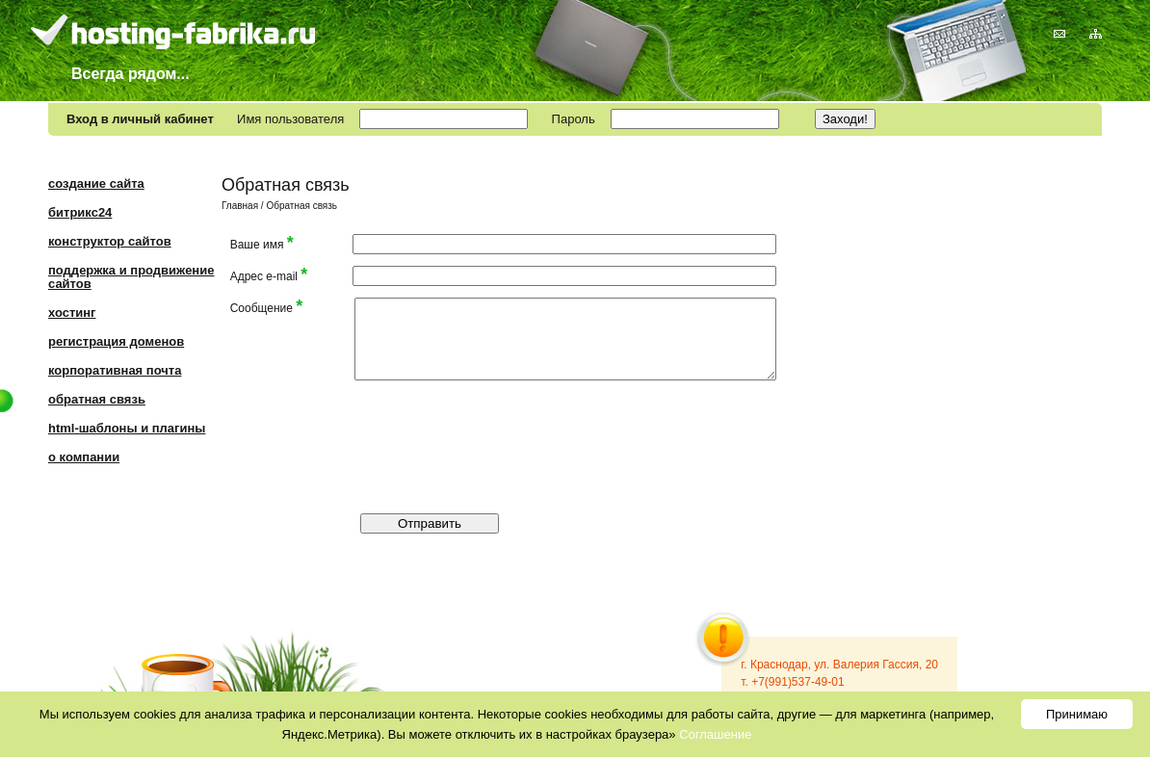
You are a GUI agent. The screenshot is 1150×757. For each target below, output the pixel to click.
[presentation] (608, 429)
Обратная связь (96, 399)
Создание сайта (96, 183)
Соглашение (715, 734)
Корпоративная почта (114, 370)
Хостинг (72, 312)
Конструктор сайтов (109, 241)
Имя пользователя (290, 119)
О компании (83, 457)
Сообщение (266, 307)
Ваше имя (262, 243)
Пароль (573, 119)
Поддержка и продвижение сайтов (131, 277)
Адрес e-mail (269, 275)
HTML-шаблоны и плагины (126, 428)
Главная (240, 205)
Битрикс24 (80, 212)
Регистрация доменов (116, 341)
